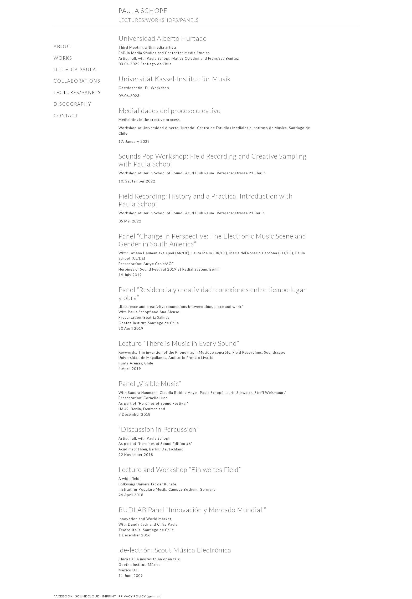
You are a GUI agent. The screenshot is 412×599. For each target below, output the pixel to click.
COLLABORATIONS (77, 81)
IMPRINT (109, 596)
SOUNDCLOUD (87, 596)
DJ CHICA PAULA (75, 69)
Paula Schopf (143, 10)
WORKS (63, 58)
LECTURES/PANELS (77, 92)
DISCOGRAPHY (72, 104)
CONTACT (66, 115)
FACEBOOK (63, 596)
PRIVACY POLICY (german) (140, 596)
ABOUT (62, 46)
